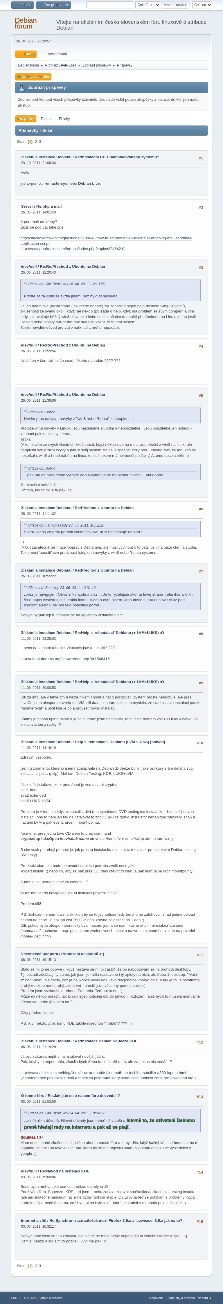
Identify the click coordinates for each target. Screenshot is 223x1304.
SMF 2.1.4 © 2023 (24, 1298)
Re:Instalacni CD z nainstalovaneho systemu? (117, 157)
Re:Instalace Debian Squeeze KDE (106, 1041)
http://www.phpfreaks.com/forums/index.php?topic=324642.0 (72, 249)
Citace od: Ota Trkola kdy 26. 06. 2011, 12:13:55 (66, 284)
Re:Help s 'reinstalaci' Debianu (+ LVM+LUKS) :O (119, 633)
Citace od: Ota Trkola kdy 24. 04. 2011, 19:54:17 (66, 1113)
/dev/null (29, 266)
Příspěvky (25, 119)
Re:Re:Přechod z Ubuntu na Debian (72, 266)
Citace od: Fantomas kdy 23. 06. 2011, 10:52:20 (66, 525)
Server (27, 206)
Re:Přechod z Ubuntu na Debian (104, 508)
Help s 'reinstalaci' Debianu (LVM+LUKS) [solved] (120, 742)
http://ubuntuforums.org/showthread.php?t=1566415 (64, 659)
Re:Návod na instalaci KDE (64, 1171)
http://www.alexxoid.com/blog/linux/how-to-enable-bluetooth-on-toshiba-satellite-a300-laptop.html (103, 1072)
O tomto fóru (32, 1095)
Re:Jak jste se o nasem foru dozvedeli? (84, 1095)
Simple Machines (50, 1298)
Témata (47, 119)
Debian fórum (26, 23)
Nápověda (156, 1298)
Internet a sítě (33, 1220)
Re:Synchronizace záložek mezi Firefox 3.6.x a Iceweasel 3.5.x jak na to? (115, 1220)
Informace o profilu (33, 77)
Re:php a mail (49, 206)
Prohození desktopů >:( (82, 954)
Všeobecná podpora (39, 954)
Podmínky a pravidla (180, 1298)
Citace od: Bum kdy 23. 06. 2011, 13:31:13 (62, 588)
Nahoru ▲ (205, 1298)
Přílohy (64, 119)
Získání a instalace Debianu (46, 157)
